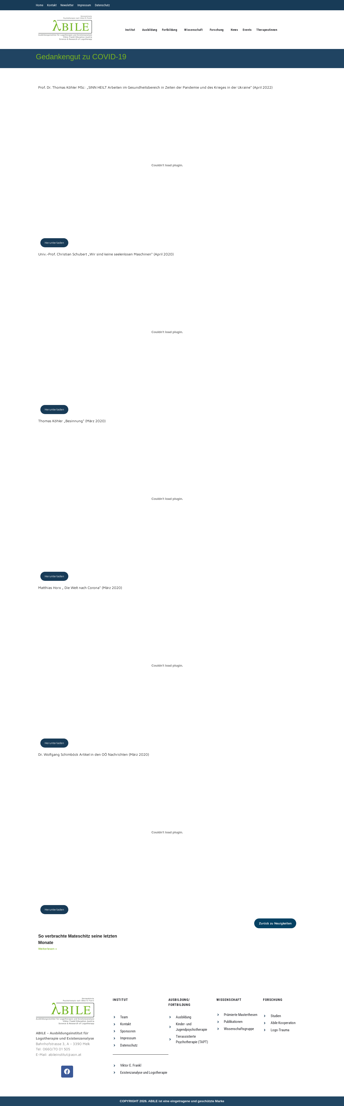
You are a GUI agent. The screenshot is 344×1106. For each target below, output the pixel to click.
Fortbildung (169, 29)
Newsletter (67, 5)
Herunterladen (54, 242)
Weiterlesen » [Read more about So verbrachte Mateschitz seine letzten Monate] (47, 948)
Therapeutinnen (266, 29)
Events (247, 29)
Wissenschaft (193, 29)
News (234, 29)
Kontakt (52, 5)
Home (39, 5)
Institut (130, 29)
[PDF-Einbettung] (167, 165)
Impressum (84, 5)
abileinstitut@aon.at (64, 1054)
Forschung (217, 29)
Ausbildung (149, 29)
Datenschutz (102, 5)
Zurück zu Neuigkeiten (275, 923)
